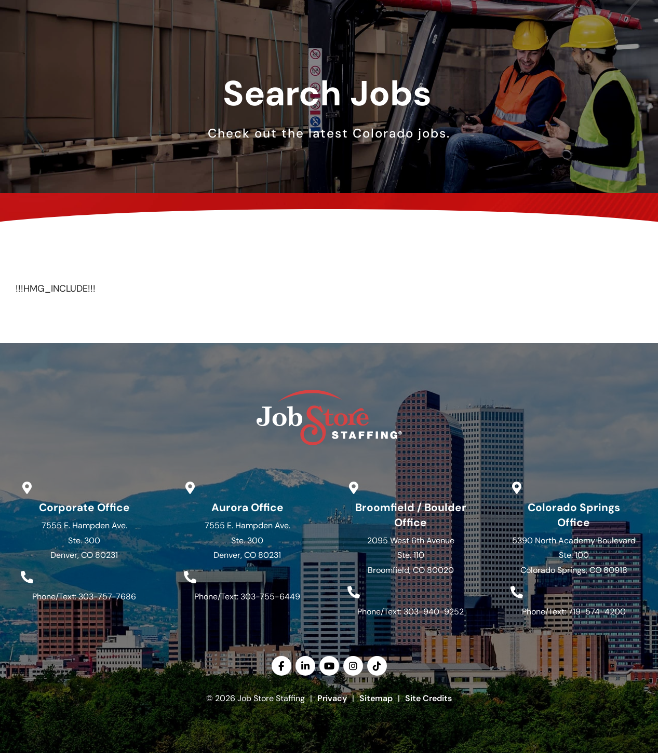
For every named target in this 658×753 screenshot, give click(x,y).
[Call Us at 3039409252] (353, 592)
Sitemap (376, 698)
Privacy (332, 698)
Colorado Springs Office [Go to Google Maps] (574, 514)
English (614, 10)
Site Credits (428, 698)
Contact (531, 47)
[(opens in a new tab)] (467, 11)
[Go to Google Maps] (27, 488)
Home (167, 47)
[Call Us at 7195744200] (517, 592)
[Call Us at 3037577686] (27, 577)
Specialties (335, 47)
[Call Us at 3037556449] (190, 577)
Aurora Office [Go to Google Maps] (247, 507)
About (400, 47)
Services (266, 47)
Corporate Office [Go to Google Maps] (84, 507)
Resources (463, 47)
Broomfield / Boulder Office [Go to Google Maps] (410, 514)
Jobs (210, 47)
